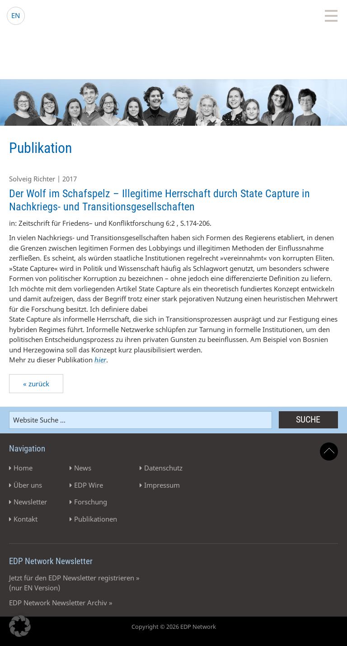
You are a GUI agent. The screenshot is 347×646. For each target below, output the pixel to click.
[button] (20, 626)
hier (100, 359)
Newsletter (30, 501)
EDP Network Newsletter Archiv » (61, 602)
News (82, 467)
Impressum (162, 484)
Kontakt (26, 518)
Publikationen (95, 518)
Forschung (90, 501)
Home (23, 467)
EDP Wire (88, 484)
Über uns (28, 484)
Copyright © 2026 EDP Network (173, 626)
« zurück (36, 383)
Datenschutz (163, 467)
